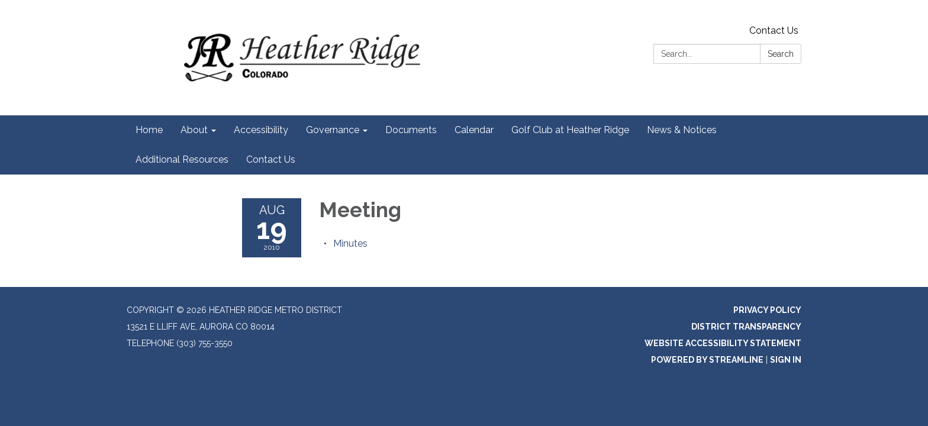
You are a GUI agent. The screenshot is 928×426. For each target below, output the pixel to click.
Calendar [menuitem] (474, 129)
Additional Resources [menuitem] (182, 159)
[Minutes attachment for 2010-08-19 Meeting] (350, 243)
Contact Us (773, 30)
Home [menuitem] (149, 129)
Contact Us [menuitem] (270, 159)
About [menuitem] (194, 129)
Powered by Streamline (707, 359)
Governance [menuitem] (332, 129)
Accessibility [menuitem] (261, 129)
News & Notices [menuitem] (682, 129)
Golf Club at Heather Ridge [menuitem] (570, 129)
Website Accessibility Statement (723, 343)
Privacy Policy (767, 310)
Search (781, 54)
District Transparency (746, 326)
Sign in (785, 359)
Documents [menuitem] (411, 129)
